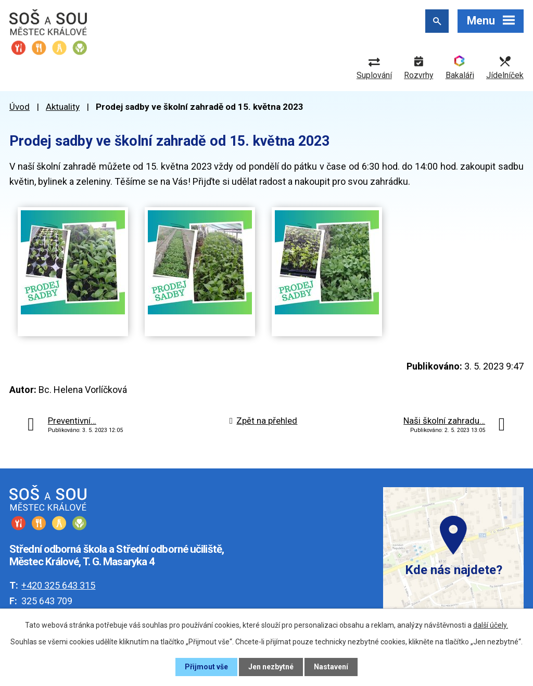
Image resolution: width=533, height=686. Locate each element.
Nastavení (331, 667)
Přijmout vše (206, 667)
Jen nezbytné (271, 667)
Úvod (19, 106)
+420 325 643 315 (58, 585)
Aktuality (63, 106)
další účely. (490, 625)
